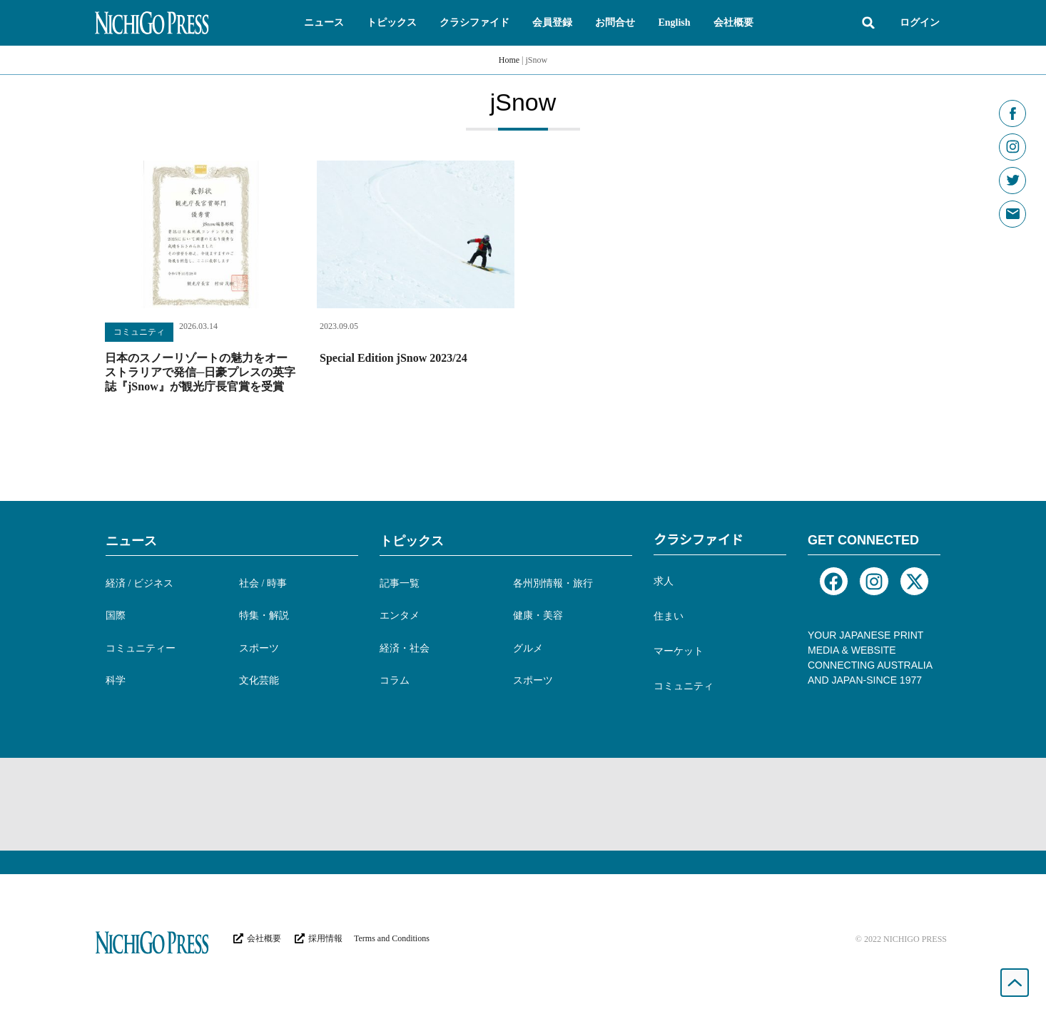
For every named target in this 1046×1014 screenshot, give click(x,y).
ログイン (920, 22)
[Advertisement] (523, 804)
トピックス (412, 541)
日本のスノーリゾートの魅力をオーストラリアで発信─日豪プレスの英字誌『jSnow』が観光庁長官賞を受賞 (200, 372)
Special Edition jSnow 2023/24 (393, 358)
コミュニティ (139, 332)
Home (509, 60)
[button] (324, 23)
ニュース (131, 541)
